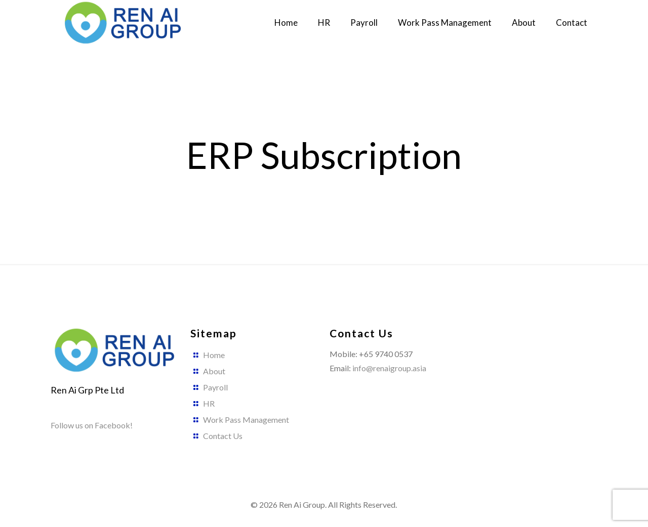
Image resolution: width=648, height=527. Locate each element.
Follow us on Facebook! (92, 425)
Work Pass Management (246, 419)
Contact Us (222, 436)
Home (214, 355)
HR (209, 403)
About (214, 371)
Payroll (215, 387)
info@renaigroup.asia (389, 368)
